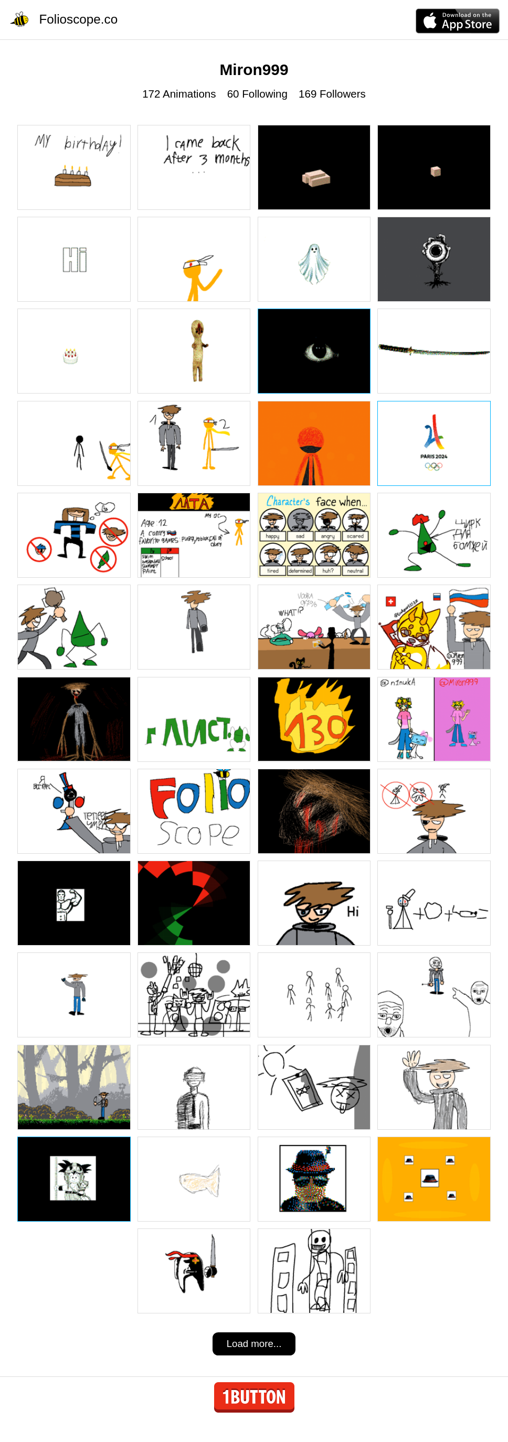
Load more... (254, 1343)
